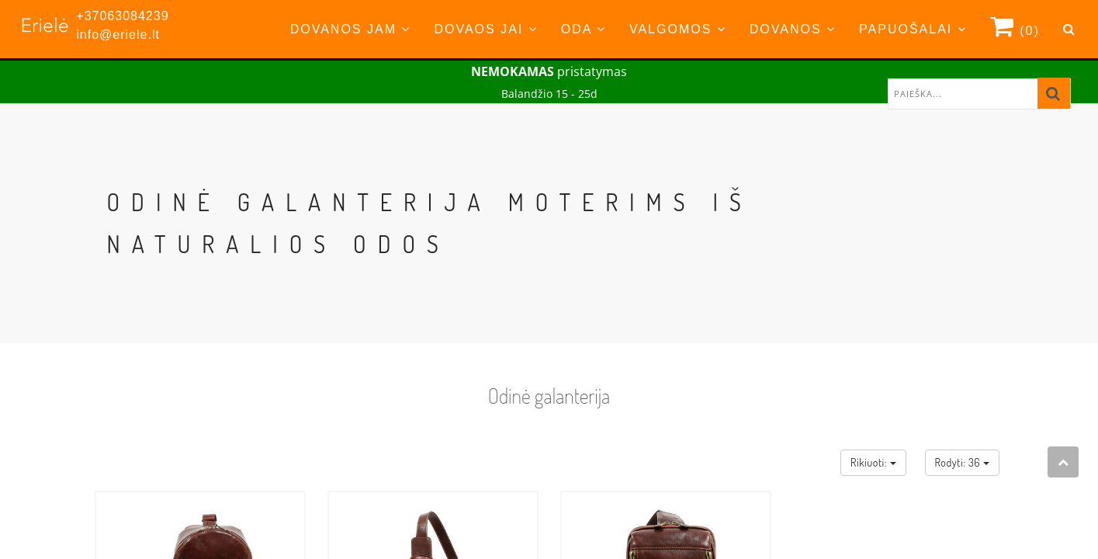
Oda (583, 29)
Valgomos (677, 29)
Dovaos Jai (485, 29)
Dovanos (793, 29)
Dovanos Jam (350, 29)
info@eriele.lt (118, 34)
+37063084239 (122, 16)
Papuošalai (913, 29)
